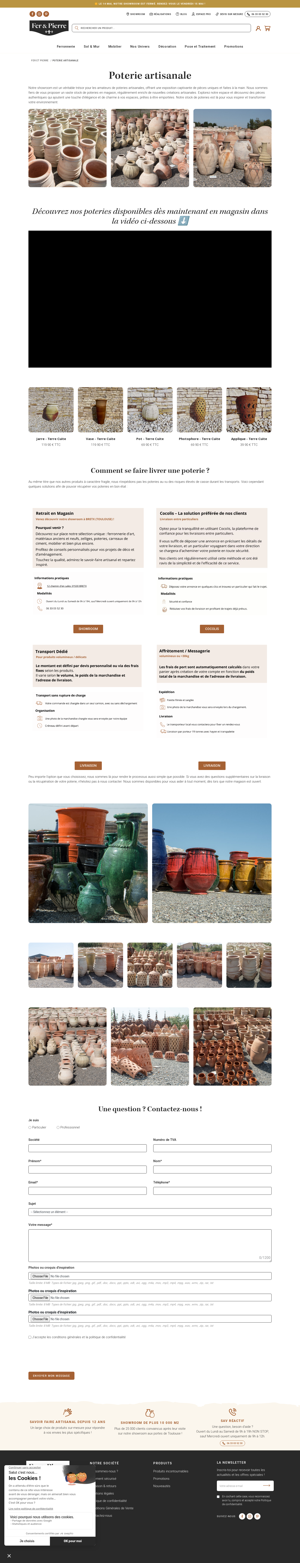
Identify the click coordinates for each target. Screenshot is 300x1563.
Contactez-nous (101, 1515)
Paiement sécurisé (103, 1478)
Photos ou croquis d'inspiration (150, 1297)
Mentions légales (102, 1493)
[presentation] (61, 1354)
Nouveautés (161, 1486)
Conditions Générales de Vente (112, 1508)
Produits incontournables (170, 1471)
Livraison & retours (103, 1486)
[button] (88, 629)
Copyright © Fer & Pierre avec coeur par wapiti (59, 1558)
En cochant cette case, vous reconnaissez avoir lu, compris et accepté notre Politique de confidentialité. (246, 1500)
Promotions (161, 1478)
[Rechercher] (161, 28)
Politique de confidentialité (108, 1500)
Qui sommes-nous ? (104, 1471)
